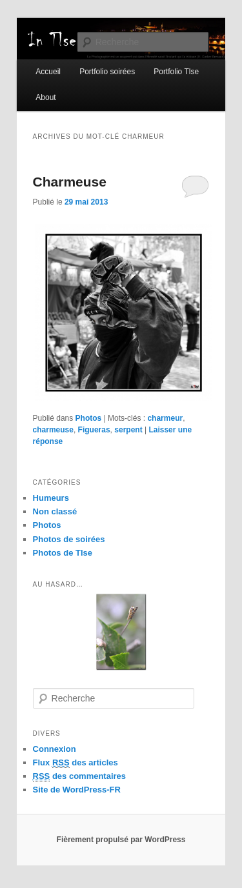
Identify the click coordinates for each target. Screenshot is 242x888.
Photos (89, 418)
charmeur (165, 418)
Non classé (55, 511)
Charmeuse (69, 181)
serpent (128, 429)
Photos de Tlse (62, 553)
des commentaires (79, 776)
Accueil (48, 71)
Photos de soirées (69, 539)
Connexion (54, 749)
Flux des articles (75, 763)
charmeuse (53, 429)
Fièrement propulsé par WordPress (121, 839)
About (45, 97)
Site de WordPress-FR (77, 789)
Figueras (94, 429)
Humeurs (51, 498)
